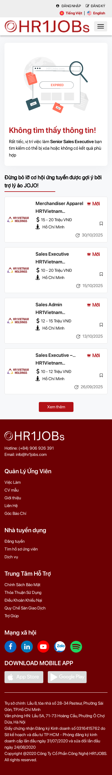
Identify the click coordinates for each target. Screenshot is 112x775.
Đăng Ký (95, 6)
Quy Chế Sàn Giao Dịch (25, 608)
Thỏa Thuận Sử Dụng (23, 592)
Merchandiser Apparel (59, 203)
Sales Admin (49, 304)
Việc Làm (12, 482)
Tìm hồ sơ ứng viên (21, 549)
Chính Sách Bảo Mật (22, 584)
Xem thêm (56, 406)
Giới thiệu (12, 497)
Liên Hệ (11, 505)
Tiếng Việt (70, 13)
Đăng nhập (68, 6)
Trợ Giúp (11, 615)
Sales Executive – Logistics (54, 355)
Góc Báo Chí (15, 513)
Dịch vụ (11, 556)
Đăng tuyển (14, 541)
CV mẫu (11, 490)
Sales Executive (52, 254)
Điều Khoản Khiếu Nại (23, 600)
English (96, 13)
